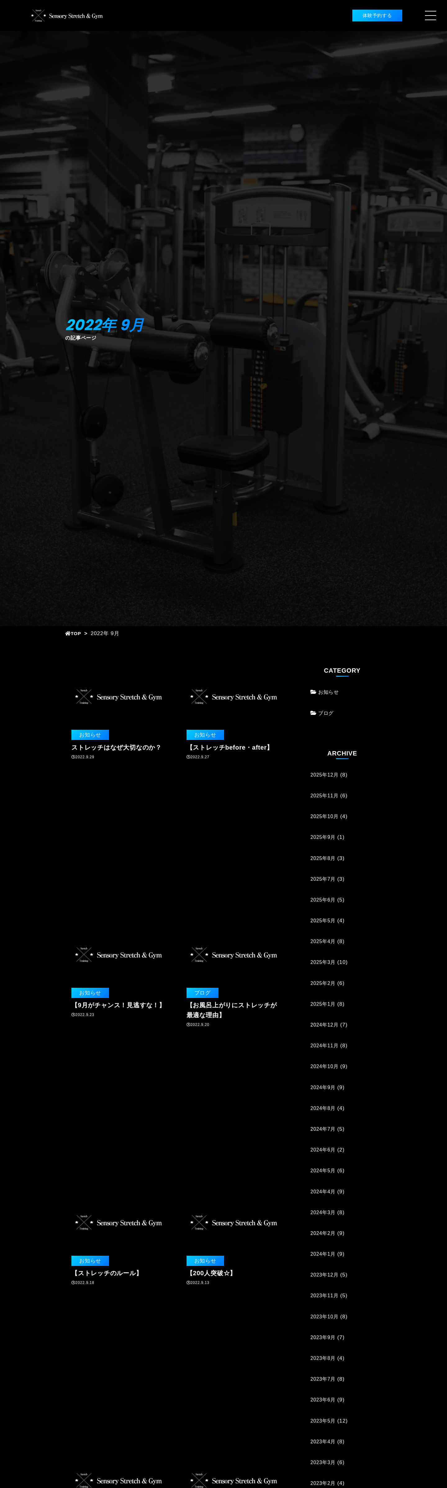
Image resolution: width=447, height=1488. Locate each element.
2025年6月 (323, 900)
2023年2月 (323, 1483)
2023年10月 (325, 1317)
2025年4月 (323, 941)
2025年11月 (325, 796)
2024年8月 (323, 1108)
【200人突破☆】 (212, 1273)
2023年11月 (325, 1296)
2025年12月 (325, 775)
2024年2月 (323, 1233)
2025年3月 (323, 962)
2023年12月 (325, 1275)
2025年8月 (323, 858)
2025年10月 (325, 816)
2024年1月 (323, 1254)
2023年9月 (323, 1337)
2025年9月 (323, 837)
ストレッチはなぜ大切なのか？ (116, 747)
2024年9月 (323, 1087)
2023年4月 (323, 1442)
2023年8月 (323, 1358)
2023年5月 (323, 1421)
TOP (74, 633)
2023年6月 (323, 1400)
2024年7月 (323, 1129)
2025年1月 (323, 1004)
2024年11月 (325, 1046)
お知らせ (89, 734)
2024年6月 (323, 1150)
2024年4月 (323, 1192)
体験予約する (367, 15)
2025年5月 (323, 921)
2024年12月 (325, 1025)
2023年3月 (323, 1462)
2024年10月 (325, 1066)
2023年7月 (323, 1379)
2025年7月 (323, 879)
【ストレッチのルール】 (106, 1273)
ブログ (201, 993)
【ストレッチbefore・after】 (230, 747)
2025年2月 (323, 983)
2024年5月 (323, 1171)
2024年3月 (323, 1212)
